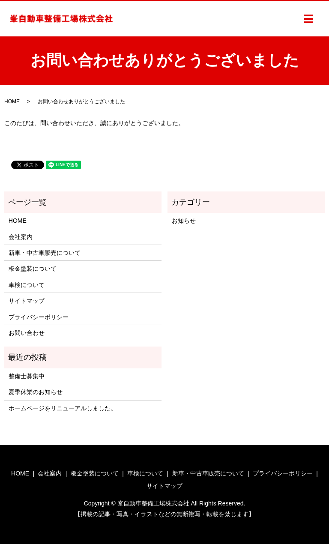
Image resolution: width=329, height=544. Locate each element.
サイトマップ (27, 300)
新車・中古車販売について (45, 252)
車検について (27, 284)
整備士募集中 (27, 376)
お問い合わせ (27, 332)
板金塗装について (33, 268)
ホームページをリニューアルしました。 (63, 408)
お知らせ (184, 220)
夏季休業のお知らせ (36, 392)
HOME (12, 102)
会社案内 (21, 236)
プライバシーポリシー (39, 317)
